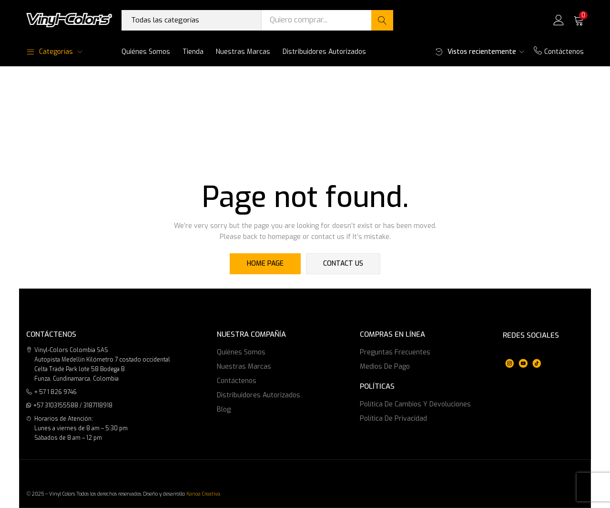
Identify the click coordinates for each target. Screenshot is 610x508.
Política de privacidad (393, 418)
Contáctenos (559, 51)
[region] (523, 357)
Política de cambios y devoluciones (415, 404)
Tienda (193, 51)
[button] (578, 20)
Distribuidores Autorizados (324, 51)
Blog (224, 409)
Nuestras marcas (243, 51)
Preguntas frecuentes (395, 352)
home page (265, 263)
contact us (343, 263)
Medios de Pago (385, 366)
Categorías (49, 51)
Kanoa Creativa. (203, 494)
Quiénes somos (146, 51)
